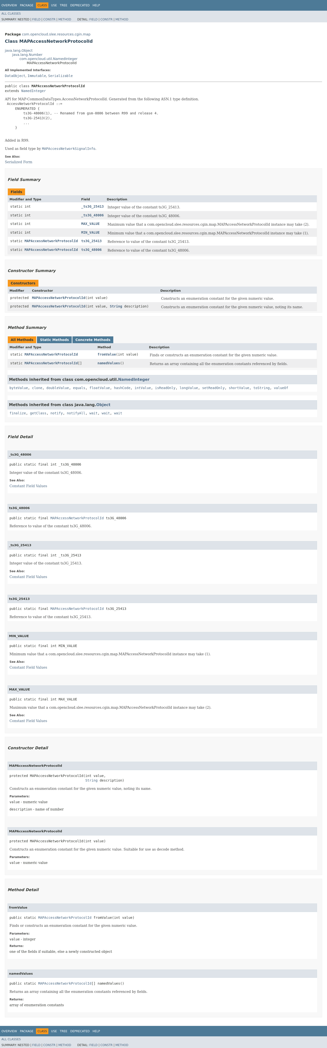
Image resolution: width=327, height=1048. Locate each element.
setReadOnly (213, 388)
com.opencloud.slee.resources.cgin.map (56, 34)
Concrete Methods (92, 340)
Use (54, 5)
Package (26, 5)
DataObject (15, 76)
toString (261, 388)
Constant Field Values (28, 486)
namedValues (108, 363)
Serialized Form (18, 162)
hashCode (122, 388)
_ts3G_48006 (92, 215)
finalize (17, 413)
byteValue (18, 388)
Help (96, 5)
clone (37, 388)
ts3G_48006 (91, 250)
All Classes (11, 13)
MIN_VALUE (90, 232)
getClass (38, 413)
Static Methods (54, 340)
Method (64, 19)
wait (93, 413)
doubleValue (57, 388)
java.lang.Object (19, 50)
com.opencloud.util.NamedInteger (48, 59)
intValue (142, 388)
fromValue (106, 354)
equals (79, 388)
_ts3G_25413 (92, 206)
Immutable (36, 76)
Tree (63, 5)
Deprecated (80, 5)
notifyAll (76, 413)
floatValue (99, 388)
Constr (49, 19)
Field (36, 19)
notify (57, 413)
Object (103, 404)
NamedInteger (33, 91)
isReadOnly (165, 388)
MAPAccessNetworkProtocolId (51, 241)
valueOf (281, 388)
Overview (9, 5)
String (116, 306)
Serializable (60, 76)
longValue (189, 388)
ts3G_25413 (91, 241)
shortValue (239, 388)
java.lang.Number (27, 55)
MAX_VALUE (90, 224)
